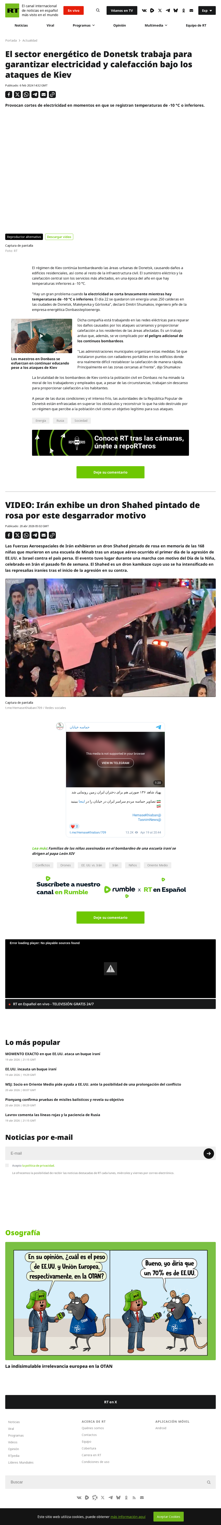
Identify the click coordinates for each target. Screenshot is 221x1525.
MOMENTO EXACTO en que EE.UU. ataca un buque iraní (52, 1053)
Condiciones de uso (95, 1461)
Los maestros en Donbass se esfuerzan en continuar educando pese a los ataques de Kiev (40, 363)
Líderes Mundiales (21, 1462)
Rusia (60, 420)
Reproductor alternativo (24, 236)
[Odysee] (94, 1497)
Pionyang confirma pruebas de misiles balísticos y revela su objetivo (64, 1099)
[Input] (110, 1153)
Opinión (119, 25)
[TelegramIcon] (167, 10)
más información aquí (128, 1516)
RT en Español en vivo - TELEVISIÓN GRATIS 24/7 (53, 1004)
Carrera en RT (91, 1455)
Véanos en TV (122, 10)
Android (160, 1428)
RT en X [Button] (110, 1402)
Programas (84, 25)
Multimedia (156, 25)
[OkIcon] (183, 10)
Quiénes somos (93, 1428)
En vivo (73, 10)
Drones (65, 865)
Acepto (33, 1165)
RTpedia (13, 1455)
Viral (50, 25)
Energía (41, 420)
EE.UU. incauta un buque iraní (30, 1069)
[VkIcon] (144, 10)
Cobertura (89, 1448)
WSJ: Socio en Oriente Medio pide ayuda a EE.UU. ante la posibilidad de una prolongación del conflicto (93, 1084)
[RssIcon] (134, 1497)
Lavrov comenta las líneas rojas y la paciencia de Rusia (52, 1114)
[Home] (12, 10)
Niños (133, 865)
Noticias (21, 25)
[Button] (98, 10)
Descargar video (59, 237)
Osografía (22, 1232)
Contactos (89, 1434)
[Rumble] (152, 10)
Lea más (39, 848)
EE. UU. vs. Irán (91, 865)
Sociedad (81, 420)
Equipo (86, 1441)
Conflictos (43, 865)
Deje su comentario (111, 472)
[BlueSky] (175, 10)
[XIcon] (159, 10)
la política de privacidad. (38, 1165)
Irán (115, 865)
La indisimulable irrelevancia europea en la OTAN (58, 1366)
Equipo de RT (196, 25)
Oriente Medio (157, 865)
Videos (12, 1442)
